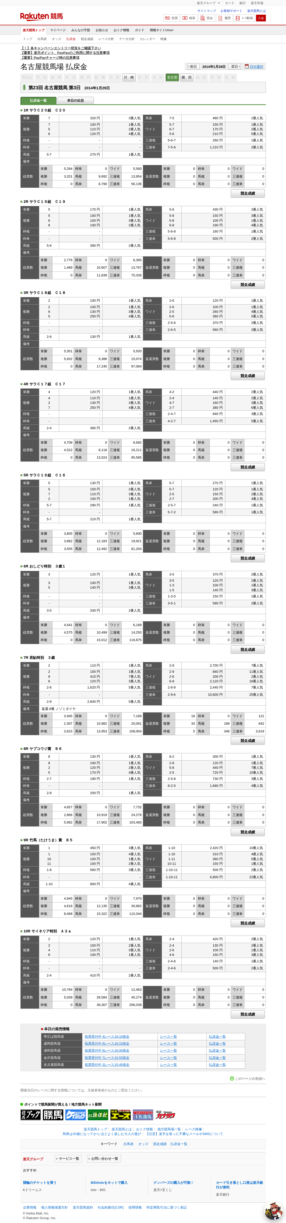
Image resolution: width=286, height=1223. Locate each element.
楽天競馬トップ (33, 30)
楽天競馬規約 (83, 1207)
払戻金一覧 (217, 1036)
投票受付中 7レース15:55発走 (107, 1058)
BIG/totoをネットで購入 (109, 1183)
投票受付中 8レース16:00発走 (107, 1050)
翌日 (234, 66)
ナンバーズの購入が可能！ (173, 1183)
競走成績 (87, 39)
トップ (27, 39)
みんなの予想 (80, 30)
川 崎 (129, 77)
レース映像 (193, 1129)
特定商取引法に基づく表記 (166, 1207)
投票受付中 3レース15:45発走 (107, 1065)
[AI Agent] (273, 1210)
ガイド (139, 30)
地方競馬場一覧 (169, 1129)
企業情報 (29, 1207)
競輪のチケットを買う (40, 1183)
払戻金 (71, 39)
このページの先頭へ (250, 1079)
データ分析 (127, 39)
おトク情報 (121, 30)
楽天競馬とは (256, 11)
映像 (163, 39)
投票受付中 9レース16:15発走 (107, 1043)
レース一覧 (168, 1036)
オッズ (56, 39)
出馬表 (42, 39)
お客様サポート (231, 11)
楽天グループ (206, 3)
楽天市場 (257, 3)
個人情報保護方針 (54, 1207)
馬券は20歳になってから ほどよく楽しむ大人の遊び (102, 1134)
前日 (193, 66)
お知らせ (102, 30)
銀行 (242, 3)
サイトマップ (206, 11)
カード (229, 3)
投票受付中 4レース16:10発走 (107, 1036)
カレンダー (147, 39)
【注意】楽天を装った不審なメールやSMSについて (184, 1134)
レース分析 (106, 39)
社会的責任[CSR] (110, 1207)
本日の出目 (75, 100)
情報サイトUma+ (162, 30)
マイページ (58, 30)
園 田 (187, 77)
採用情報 (135, 1207)
